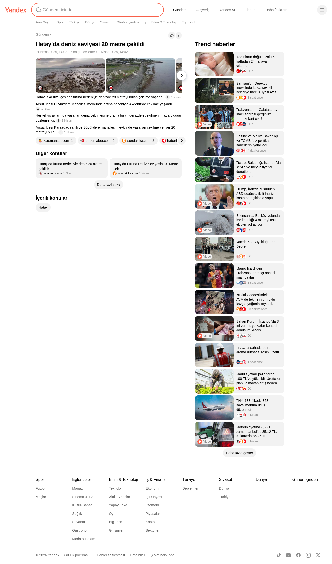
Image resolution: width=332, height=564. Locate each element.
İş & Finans (156, 479)
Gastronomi (81, 530)
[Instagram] (308, 555)
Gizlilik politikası (76, 555)
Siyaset (106, 22)
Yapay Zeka (118, 505)
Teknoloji (115, 488)
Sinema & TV (82, 497)
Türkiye (74, 22)
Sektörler (153, 530)
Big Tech (115, 522)
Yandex (53, 555)
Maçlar (41, 497)
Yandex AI (227, 10)
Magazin (78, 488)
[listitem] (72, 168)
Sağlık (77, 514)
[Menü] (322, 10)
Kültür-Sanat (82, 505)
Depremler (190, 488)
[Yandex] (16, 10)
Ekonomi (152, 488)
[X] (318, 555)
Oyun (113, 514)
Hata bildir (137, 555)
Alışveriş (203, 10)
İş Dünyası (154, 497)
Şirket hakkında (162, 555)
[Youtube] (288, 555)
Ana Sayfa (44, 22)
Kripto (150, 522)
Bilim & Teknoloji (164, 22)
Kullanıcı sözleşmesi (109, 555)
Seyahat (78, 522)
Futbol (40, 488)
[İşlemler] (179, 35)
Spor (60, 22)
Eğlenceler (189, 22)
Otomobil (153, 505)
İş (145, 22)
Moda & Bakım (83, 539)
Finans (250, 10)
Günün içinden (127, 22)
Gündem (180, 10)
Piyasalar (153, 514)
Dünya (90, 22)
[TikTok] (278, 555)
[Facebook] (298, 555)
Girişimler (116, 530)
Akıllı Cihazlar (119, 497)
